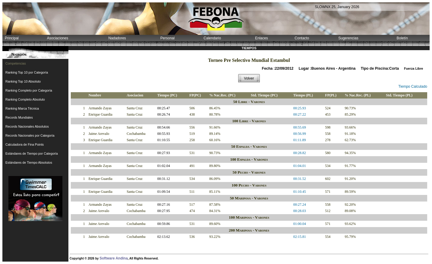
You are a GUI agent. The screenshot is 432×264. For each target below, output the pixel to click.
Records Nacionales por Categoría (29, 135)
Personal (167, 38)
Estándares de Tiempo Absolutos (28, 162)
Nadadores (117, 38)
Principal (12, 38)
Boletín (402, 38)
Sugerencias (348, 38)
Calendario (212, 38)
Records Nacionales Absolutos (27, 126)
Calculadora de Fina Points (24, 144)
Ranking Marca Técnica (22, 108)
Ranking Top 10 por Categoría (26, 72)
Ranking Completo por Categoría (28, 90)
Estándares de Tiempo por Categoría (31, 153)
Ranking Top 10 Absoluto (23, 81)
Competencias (15, 63)
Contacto (302, 38)
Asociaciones (57, 38)
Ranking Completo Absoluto (25, 99)
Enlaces (261, 38)
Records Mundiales (19, 117)
